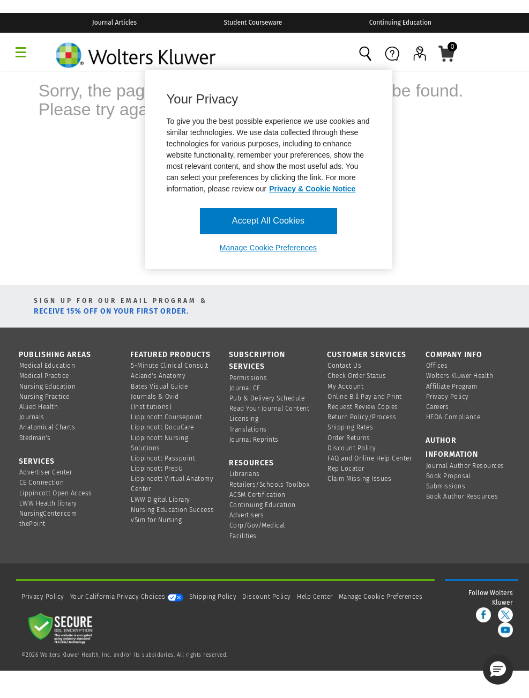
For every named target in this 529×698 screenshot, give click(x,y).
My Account (345, 386)
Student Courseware (252, 22)
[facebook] (483, 614)
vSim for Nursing (156, 520)
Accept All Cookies (268, 220)
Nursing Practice (44, 396)
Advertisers (246, 515)
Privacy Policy (447, 396)
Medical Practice (44, 376)
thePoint (32, 524)
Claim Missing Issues (359, 478)
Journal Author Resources (465, 466)
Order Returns (348, 438)
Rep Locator (345, 468)
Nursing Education (47, 386)
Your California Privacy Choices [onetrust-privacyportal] (126, 596)
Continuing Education (400, 22)
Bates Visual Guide (159, 386)
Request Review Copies (362, 407)
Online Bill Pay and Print (364, 396)
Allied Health (38, 407)
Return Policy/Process (362, 417)
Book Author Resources (462, 496)
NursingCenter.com (48, 513)
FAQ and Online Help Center (369, 458)
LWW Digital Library (160, 499)
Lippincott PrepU (157, 468)
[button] (498, 670)
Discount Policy (351, 448)
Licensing (244, 418)
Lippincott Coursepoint (166, 417)
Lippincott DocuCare (162, 427)
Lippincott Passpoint (163, 458)
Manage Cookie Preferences (381, 596)
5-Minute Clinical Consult (169, 365)
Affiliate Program (452, 386)
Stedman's (35, 438)
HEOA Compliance (453, 417)
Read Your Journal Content (269, 408)
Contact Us (344, 365)
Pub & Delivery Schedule (267, 398)
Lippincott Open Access (55, 493)
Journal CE (244, 388)
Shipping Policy (213, 596)
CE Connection (41, 482)
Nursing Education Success (172, 510)
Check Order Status (356, 376)
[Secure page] (62, 628)
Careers (437, 407)
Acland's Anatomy (158, 376)
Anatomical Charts (47, 427)
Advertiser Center (45, 472)
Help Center (315, 596)
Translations (248, 429)
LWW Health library (48, 503)
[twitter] (505, 614)
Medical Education (47, 365)
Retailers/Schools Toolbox (269, 484)
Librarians (244, 474)
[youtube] (505, 629)
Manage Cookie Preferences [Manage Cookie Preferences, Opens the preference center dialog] (268, 247)
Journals (31, 417)
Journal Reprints (254, 439)
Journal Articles (114, 22)
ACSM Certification (257, 495)
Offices (437, 365)
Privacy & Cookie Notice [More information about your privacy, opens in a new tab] (312, 188)
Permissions (248, 378)
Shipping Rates (350, 427)
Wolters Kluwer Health (460, 376)
